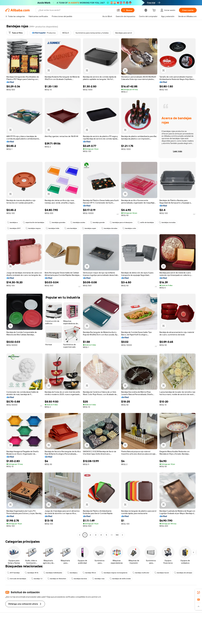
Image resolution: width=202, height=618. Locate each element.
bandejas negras (33, 228)
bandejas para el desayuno (121, 222)
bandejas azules (77, 222)
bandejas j (72, 573)
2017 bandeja (13, 573)
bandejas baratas (79, 579)
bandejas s (12, 222)
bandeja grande (97, 222)
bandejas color (129, 228)
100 (117, 535)
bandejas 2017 (13, 228)
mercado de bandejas (16, 579)
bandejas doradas (109, 228)
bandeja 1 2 (36, 579)
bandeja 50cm (89, 573)
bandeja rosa (98, 579)
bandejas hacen (161, 573)
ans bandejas (70, 228)
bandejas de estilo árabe (120, 579)
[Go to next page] (122, 535)
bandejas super (89, 228)
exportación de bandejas (33, 222)
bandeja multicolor (140, 573)
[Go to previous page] (79, 535)
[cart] (162, 11)
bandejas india (52, 228)
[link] (198, 592)
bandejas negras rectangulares (114, 573)
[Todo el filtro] (15, 33)
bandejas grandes (57, 222)
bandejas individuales (52, 573)
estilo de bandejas (146, 222)
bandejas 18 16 (31, 573)
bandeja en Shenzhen (56, 579)
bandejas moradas (167, 222)
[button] (198, 606)
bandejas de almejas (183, 573)
